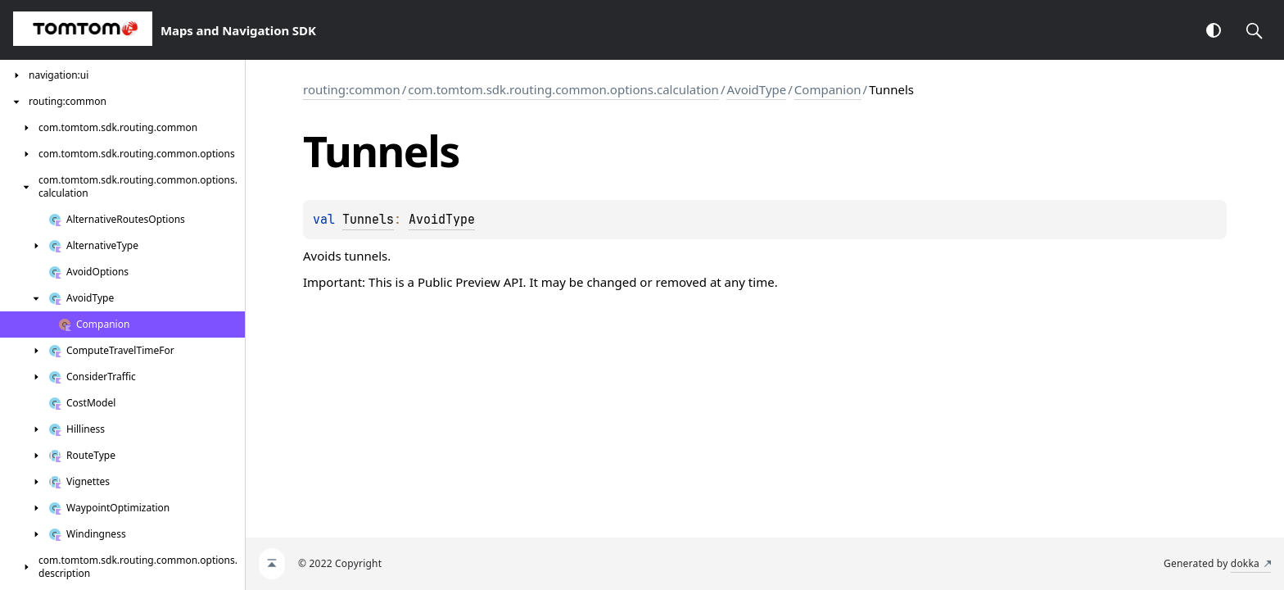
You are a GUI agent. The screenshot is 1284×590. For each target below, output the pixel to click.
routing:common (351, 89)
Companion (827, 89)
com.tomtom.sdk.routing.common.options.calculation (563, 89)
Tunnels (368, 219)
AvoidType (756, 89)
